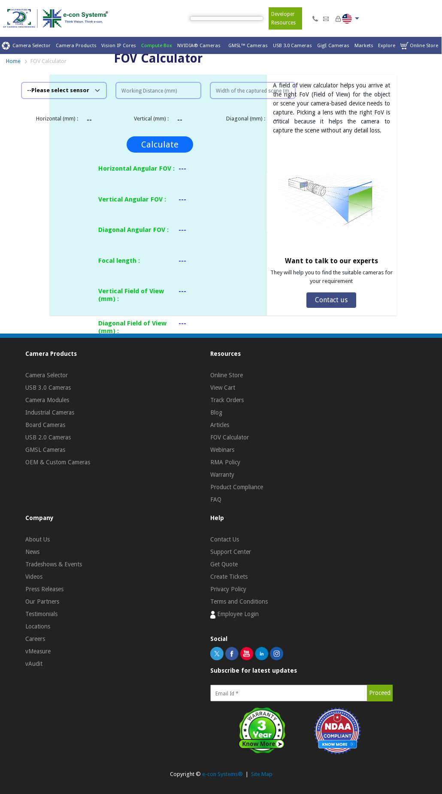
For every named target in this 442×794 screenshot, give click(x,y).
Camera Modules (47, 400)
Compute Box (156, 45)
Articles (219, 424)
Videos (33, 576)
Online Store (419, 46)
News (32, 551)
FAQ (215, 499)
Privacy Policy (228, 589)
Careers (35, 638)
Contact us (331, 300)
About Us (37, 539)
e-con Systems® (222, 774)
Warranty (222, 474)
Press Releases (44, 589)
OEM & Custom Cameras (57, 462)
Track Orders (227, 400)
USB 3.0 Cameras (292, 45)
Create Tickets (229, 576)
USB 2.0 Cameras (48, 437)
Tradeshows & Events (53, 564)
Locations (37, 626)
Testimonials (41, 614)
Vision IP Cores (118, 45)
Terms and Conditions (239, 601)
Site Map (261, 774)
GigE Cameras (333, 45)
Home (13, 61)
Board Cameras (45, 424)
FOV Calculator (229, 437)
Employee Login (234, 614)
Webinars (222, 449)
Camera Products (76, 45)
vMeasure (38, 651)
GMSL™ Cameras (248, 45)
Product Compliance (236, 487)
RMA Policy (225, 462)
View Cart (222, 387)
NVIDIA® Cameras (200, 45)
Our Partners (42, 601)
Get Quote (224, 564)
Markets (363, 45)
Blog (216, 412)
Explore (386, 45)
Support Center (230, 551)
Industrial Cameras (49, 412)
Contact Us (224, 539)
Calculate (160, 144)
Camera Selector (26, 46)
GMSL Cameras (45, 449)
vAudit (33, 663)
